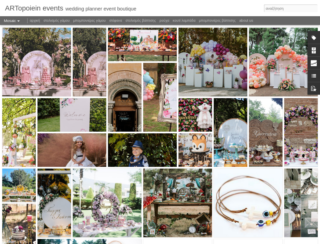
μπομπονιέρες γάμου (89, 20)
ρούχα (164, 20)
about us (246, 20)
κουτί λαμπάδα (184, 20)
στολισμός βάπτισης (141, 20)
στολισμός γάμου (57, 20)
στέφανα (115, 20)
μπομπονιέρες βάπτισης (217, 20)
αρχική (35, 20)
